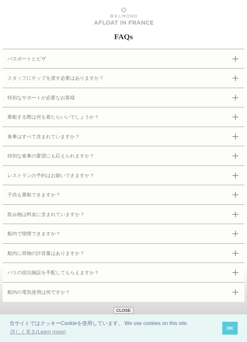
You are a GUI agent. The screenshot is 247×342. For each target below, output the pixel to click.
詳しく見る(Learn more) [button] (38, 332)
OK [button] (229, 328)
